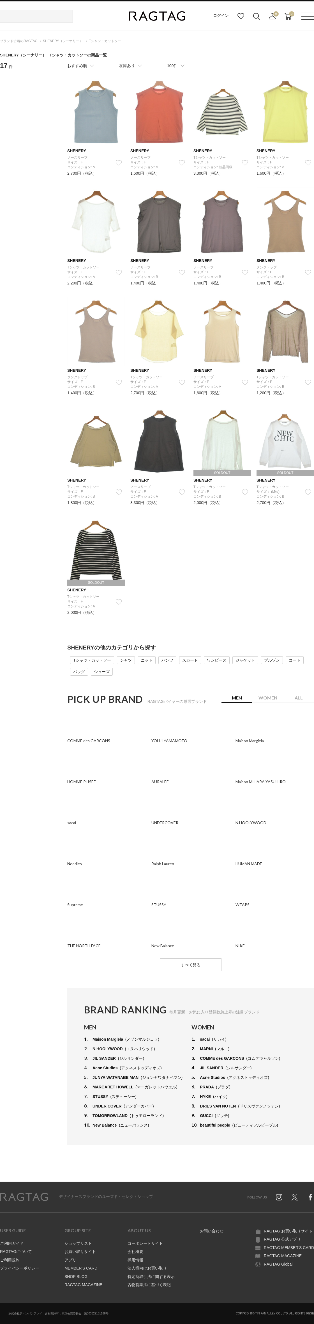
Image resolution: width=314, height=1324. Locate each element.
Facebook (310, 1197)
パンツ (167, 660)
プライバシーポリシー (19, 1268)
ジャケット (245, 660)
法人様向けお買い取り (147, 1268)
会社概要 (135, 1251)
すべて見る (190, 965)
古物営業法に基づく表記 (149, 1284)
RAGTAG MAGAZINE (83, 1284)
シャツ (126, 660)
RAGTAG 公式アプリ (282, 1239)
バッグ (79, 671)
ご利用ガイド (12, 1243)
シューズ (102, 671)
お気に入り (240, 16)
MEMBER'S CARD (80, 1268)
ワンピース (217, 660)
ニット (147, 660)
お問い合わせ (211, 1231)
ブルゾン (272, 660)
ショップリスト (78, 1243)
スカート (190, 660)
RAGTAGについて (16, 1251)
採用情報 (135, 1260)
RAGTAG (24, 1197)
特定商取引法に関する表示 (151, 1276)
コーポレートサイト (145, 1243)
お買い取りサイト (80, 1251)
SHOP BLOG (75, 1276)
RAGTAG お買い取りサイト (288, 1231)
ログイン (221, 15)
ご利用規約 (10, 1260)
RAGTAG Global (278, 1264)
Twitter (294, 1197)
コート (295, 660)
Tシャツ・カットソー (92, 660)
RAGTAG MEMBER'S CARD (289, 1247)
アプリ (70, 1260)
